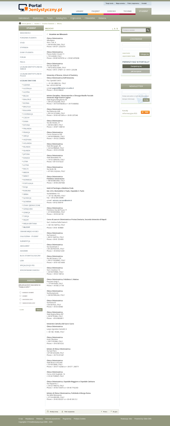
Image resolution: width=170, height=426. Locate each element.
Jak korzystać (136, 71)
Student (143, 11)
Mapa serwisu (120, 3)
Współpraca (29, 419)
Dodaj (146, 100)
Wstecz (105, 411)
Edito (145, 419)
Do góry (115, 411)
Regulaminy (67, 419)
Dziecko (111, 11)
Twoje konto (109, 3)
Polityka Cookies (80, 419)
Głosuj (39, 310)
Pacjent (96, 11)
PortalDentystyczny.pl (36, 422)
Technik (127, 11)
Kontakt (144, 3)
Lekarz (79, 11)
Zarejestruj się (136, 66)
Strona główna (26, 23)
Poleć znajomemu (133, 3)
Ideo (130, 419)
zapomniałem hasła (128, 56)
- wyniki (21, 309)
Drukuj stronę (54, 411)
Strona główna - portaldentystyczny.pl (45, 8)
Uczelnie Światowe (48, 23)
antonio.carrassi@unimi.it (62, 200)
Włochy (59, 23)
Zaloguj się (144, 54)
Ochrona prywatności (52, 419)
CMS (149, 419)
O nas (21, 419)
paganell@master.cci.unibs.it (63, 88)
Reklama (39, 419)
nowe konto (126, 53)
